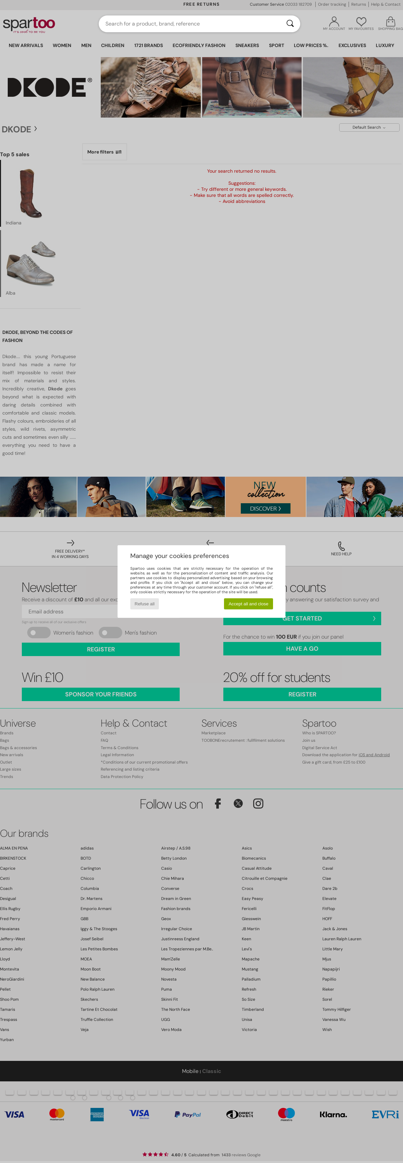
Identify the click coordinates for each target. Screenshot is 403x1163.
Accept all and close (249, 603)
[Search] (290, 23)
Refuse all (144, 603)
